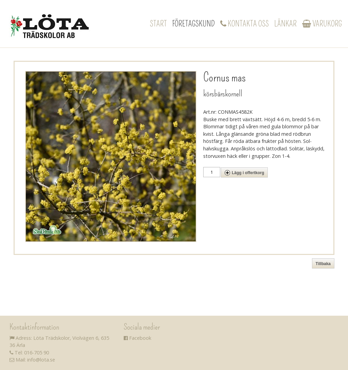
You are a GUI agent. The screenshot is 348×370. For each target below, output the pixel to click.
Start (158, 24)
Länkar (285, 24)
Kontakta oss (244, 24)
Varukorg (322, 24)
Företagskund (193, 24)
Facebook (137, 338)
